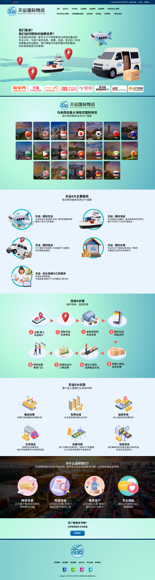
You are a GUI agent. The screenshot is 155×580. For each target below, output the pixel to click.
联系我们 (77, 533)
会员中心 (82, 562)
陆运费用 (73, 562)
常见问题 (90, 562)
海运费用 (65, 562)
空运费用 (57, 562)
